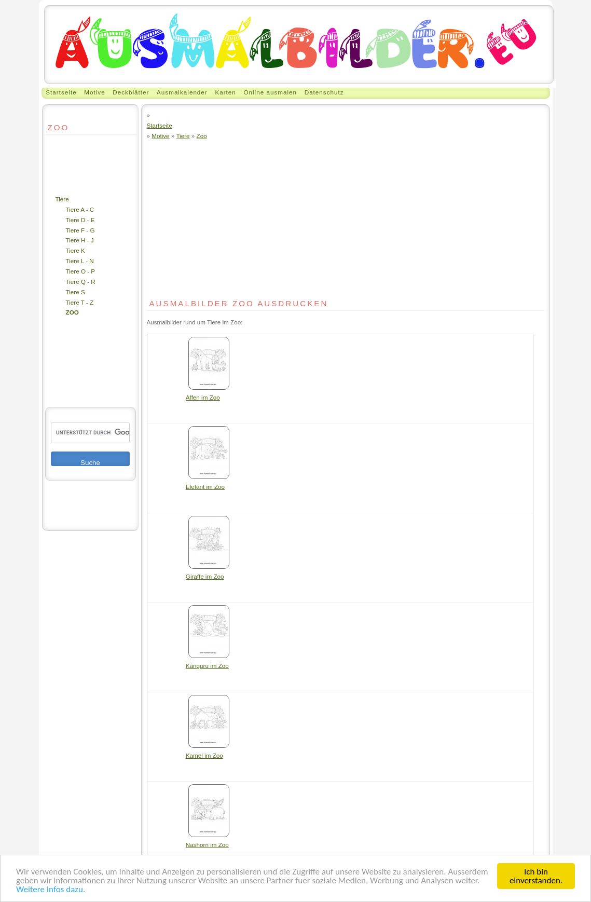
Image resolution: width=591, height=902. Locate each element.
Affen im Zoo (207, 394)
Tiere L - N (80, 260)
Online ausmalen (270, 92)
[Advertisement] (76, 164)
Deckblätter (131, 92)
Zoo (72, 312)
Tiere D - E (80, 219)
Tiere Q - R (80, 281)
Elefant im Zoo (207, 483)
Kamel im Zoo (207, 752)
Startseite (61, 92)
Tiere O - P (80, 271)
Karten (225, 92)
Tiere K (75, 250)
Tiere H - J (80, 240)
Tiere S (75, 292)
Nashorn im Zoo (207, 841)
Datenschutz (324, 92)
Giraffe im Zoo (207, 573)
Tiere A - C (80, 209)
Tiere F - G (80, 230)
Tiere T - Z (80, 302)
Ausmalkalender (182, 92)
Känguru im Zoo (207, 662)
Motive (94, 92)
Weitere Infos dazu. (50, 889)
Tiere (62, 199)
